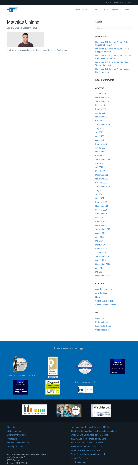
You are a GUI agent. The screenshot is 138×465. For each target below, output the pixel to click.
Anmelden (99, 318)
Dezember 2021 (102, 175)
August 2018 (101, 260)
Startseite (11, 427)
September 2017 (102, 264)
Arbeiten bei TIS (80, 9)
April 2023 (99, 140)
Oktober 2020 (101, 210)
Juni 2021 (99, 198)
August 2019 (101, 233)
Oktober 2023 (101, 121)
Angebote (104, 9)
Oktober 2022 (101, 156)
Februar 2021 (101, 202)
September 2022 (102, 159)
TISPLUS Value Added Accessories (86, 446)
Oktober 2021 (101, 183)
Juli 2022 (99, 167)
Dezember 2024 (102, 97)
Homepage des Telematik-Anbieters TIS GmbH (91, 427)
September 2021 (102, 187)
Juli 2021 (99, 194)
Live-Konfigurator (78, 462)
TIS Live (94, 9)
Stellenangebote (14, 431)
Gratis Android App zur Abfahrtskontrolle (88, 454)
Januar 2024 (100, 113)
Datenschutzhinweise (16, 435)
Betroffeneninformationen (18, 443)
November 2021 (102, 179)
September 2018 (102, 256)
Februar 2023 (101, 144)
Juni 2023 (99, 136)
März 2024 (100, 105)
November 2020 (102, 206)
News (97, 297)
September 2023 (102, 125)
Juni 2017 (99, 268)
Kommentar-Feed (103, 326)
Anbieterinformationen (120, 9)
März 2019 (100, 245)
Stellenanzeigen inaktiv (105, 305)
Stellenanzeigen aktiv (104, 301)
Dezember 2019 (102, 225)
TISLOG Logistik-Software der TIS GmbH (89, 439)
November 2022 (102, 152)
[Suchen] (113, 28)
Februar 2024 (101, 109)
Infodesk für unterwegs (81, 458)
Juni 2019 (99, 237)
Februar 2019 (101, 249)
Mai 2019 (99, 241)
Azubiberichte (101, 293)
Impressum (12, 439)
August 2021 (101, 190)
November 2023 (102, 117)
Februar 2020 (101, 221)
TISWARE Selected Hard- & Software (87, 443)
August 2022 (101, 163)
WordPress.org (102, 330)
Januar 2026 (100, 93)
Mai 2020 (99, 218)
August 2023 (101, 128)
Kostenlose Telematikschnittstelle (85, 450)
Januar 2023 (100, 148)
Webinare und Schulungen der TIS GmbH (89, 435)
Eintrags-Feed (101, 322)
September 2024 (102, 101)
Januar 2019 (100, 252)
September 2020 (102, 214)
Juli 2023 (99, 132)
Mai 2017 (99, 272)
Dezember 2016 (102, 276)
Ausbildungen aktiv (103, 289)
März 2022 (100, 171)
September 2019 (102, 229)
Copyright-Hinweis (15, 446)
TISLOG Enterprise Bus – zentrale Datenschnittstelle (94, 431)
